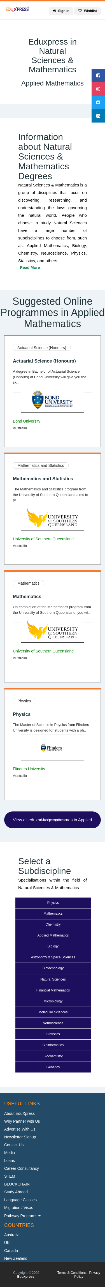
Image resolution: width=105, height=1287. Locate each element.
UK (7, 1242)
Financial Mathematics (53, 990)
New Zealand (15, 1258)
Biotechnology (53, 968)
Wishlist (87, 11)
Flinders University (29, 769)
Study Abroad (16, 1192)
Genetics (53, 1067)
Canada (11, 1250)
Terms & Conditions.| (73, 1273)
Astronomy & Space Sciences (53, 957)
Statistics (53, 1034)
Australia (11, 1235)
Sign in (61, 11)
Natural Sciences (53, 979)
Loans (9, 1160)
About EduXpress (19, 1113)
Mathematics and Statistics (40, 465)
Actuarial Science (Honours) (41, 347)
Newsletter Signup (20, 1137)
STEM (9, 1176)
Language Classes (20, 1200)
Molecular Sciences (52, 1012)
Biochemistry (53, 1056)
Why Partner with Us (22, 1121)
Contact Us (14, 1145)
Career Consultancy (21, 1168)
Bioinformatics (53, 1045)
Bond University (26, 421)
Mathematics (28, 583)
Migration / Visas (18, 1207)
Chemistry (52, 924)
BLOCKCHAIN (17, 1184)
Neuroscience (53, 1023)
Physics (24, 701)
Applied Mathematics (53, 935)
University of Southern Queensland (43, 539)
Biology (53, 946)
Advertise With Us (19, 1129)
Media (9, 1152)
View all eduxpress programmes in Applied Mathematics (52, 819)
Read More (30, 267)
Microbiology (53, 1001)
